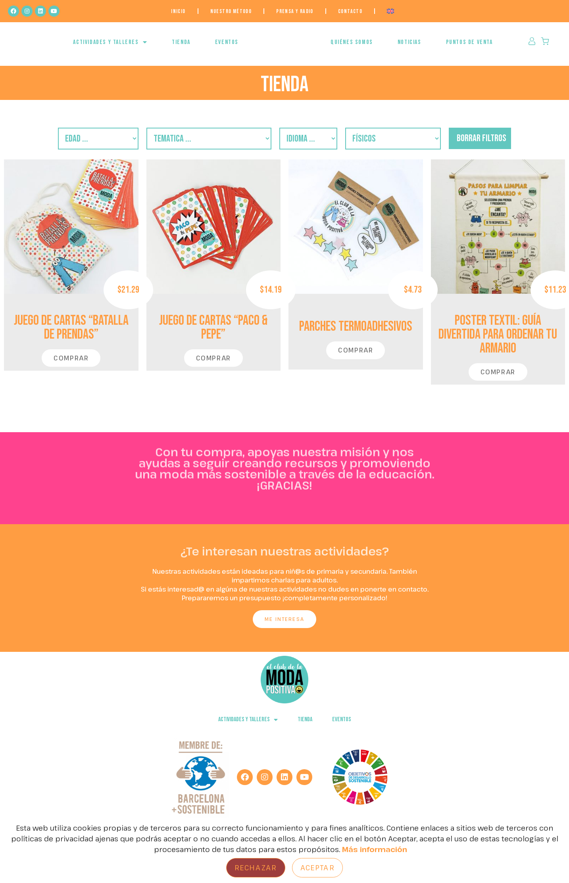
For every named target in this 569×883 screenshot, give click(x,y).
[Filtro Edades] (67, 144)
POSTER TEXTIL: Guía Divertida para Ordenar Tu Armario (497, 341)
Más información (374, 849)
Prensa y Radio (294, 11)
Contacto (350, 11)
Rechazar (256, 867)
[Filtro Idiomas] (314, 144)
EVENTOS (226, 46)
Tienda (181, 46)
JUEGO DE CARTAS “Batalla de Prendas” (71, 334)
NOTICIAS (409, 46)
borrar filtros (514, 143)
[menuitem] (390, 11)
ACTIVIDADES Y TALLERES (110, 46)
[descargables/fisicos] (412, 144)
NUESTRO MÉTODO (231, 11)
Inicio (178, 11)
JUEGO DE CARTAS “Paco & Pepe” (213, 334)
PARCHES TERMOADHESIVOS (355, 333)
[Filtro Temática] (197, 144)
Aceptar (317, 867)
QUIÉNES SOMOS (352, 46)
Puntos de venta (469, 46)
